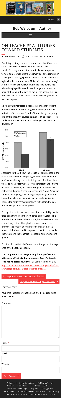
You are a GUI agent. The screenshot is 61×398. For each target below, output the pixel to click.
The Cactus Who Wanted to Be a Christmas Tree (25, 394)
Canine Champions (26, 383)
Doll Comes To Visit (45, 383)
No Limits (53, 391)
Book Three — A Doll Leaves (41, 386)
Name (5, 342)
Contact (52, 394)
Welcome (11, 383)
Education (48, 56)
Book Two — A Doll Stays (16, 386)
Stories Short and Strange (17, 388)
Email (5, 353)
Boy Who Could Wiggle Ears (42, 388)
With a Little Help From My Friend (31, 391)
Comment (6, 303)
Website (5, 364)
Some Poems (8, 391)
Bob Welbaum (13, 56)
